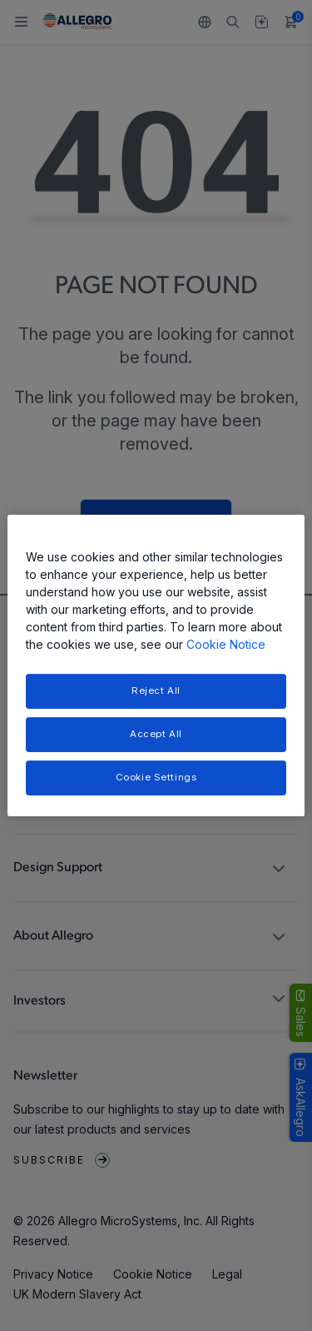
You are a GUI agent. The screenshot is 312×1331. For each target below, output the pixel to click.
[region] (155, 665)
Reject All (156, 690)
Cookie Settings (156, 777)
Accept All (156, 734)
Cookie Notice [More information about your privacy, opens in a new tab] (225, 644)
